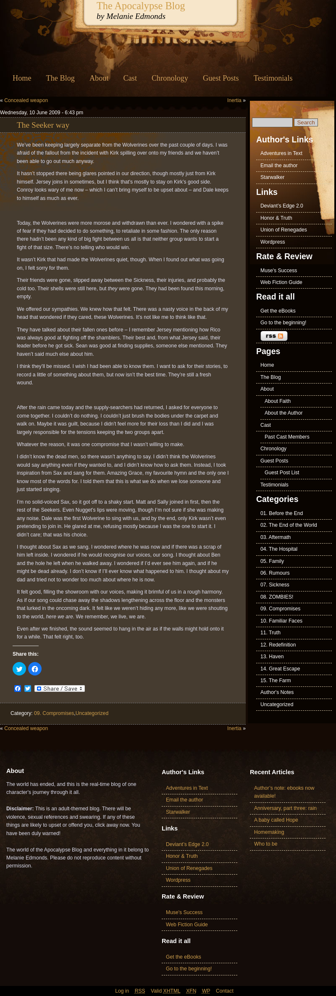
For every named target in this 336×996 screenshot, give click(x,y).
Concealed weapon (26, 100)
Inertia (234, 100)
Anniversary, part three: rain (285, 808)
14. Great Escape (280, 669)
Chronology (170, 78)
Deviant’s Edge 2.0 (281, 206)
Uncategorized (92, 713)
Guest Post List (282, 473)
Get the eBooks (278, 311)
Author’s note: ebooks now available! (284, 792)
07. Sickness (274, 585)
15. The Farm (275, 680)
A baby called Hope (276, 820)
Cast (130, 78)
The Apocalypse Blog (141, 5)
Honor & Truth (276, 218)
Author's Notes (277, 692)
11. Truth (270, 633)
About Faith (278, 401)
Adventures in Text (281, 153)
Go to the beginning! (283, 323)
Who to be (265, 844)
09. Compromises (54, 713)
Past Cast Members (287, 437)
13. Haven (272, 657)
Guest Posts (221, 78)
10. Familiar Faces (281, 621)
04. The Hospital (278, 549)
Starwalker (272, 177)
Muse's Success (278, 270)
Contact (225, 991)
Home (22, 78)
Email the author (279, 165)
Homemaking (269, 832)
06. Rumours (275, 573)
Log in (122, 991)
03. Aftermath (275, 537)
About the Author (284, 413)
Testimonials (273, 78)
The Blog (60, 78)
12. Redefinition (278, 645)
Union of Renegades (283, 230)
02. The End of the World (288, 525)
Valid (166, 991)
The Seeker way (43, 125)
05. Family (272, 561)
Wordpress (272, 242)
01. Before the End (281, 513)
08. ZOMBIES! (276, 597)
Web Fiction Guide (281, 282)
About (99, 78)
